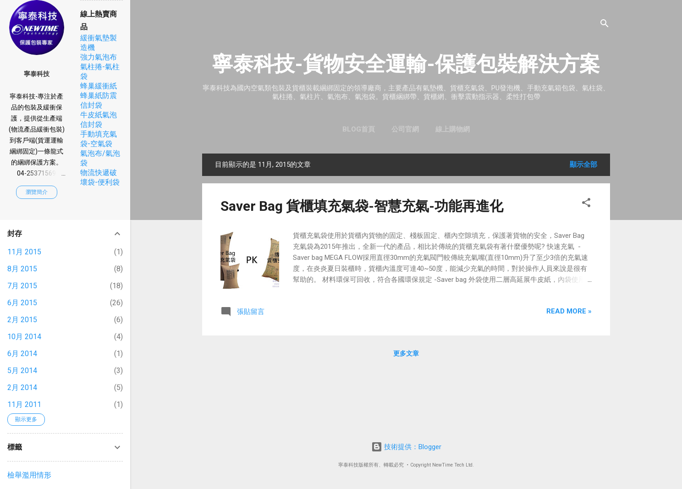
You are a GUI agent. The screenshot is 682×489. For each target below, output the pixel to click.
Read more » (569, 311)
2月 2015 (22, 319)
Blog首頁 (358, 129)
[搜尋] (604, 25)
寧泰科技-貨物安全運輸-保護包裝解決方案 (406, 64)
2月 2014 (22, 387)
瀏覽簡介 (37, 192)
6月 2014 (22, 353)
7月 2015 (22, 285)
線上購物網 (452, 129)
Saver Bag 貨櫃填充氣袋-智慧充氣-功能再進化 (361, 206)
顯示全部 (583, 164)
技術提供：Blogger (406, 447)
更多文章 (406, 353)
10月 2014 (24, 336)
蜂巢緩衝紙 (98, 86)
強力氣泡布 (98, 57)
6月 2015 (22, 302)
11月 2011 (24, 404)
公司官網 (405, 129)
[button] (586, 204)
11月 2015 (24, 251)
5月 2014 (22, 370)
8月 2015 (22, 268)
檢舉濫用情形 (29, 475)
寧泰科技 (37, 73)
